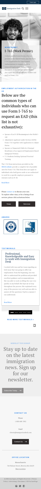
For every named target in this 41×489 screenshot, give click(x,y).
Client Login (33, 2)
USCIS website (7, 167)
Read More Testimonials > (20, 319)
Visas (9, 204)
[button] (12, 312)
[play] (33, 231)
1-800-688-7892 (20, 421)
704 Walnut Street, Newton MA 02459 (20, 466)
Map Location (21, 469)
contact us (10, 192)
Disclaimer (21, 481)
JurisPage (34, 481)
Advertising (13, 481)
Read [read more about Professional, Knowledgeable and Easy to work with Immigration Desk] (8, 302)
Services (26, 204)
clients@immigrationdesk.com (20, 432)
